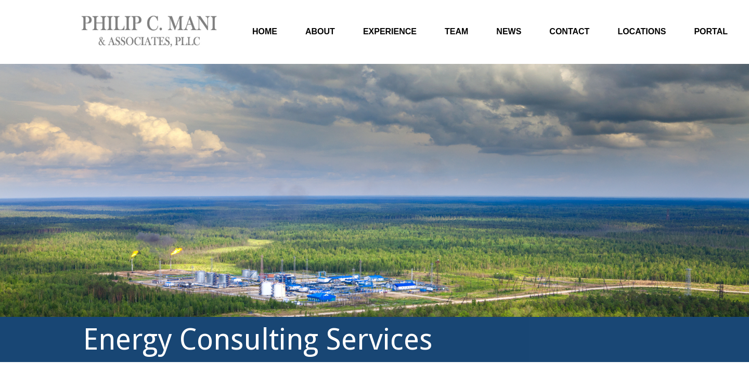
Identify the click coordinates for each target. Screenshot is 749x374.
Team (456, 31)
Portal (711, 31)
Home (264, 31)
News (508, 31)
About (320, 31)
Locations (641, 31)
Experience (390, 31)
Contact (569, 31)
